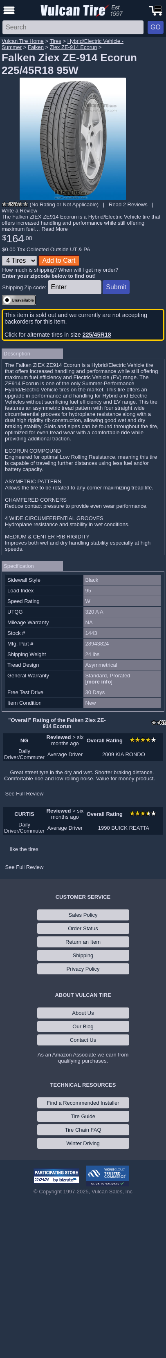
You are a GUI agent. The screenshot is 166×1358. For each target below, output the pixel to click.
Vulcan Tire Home (23, 41)
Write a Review (19, 211)
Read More (55, 229)
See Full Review (24, 794)
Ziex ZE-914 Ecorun (73, 47)
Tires (55, 41)
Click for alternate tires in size (57, 334)
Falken (36, 47)
